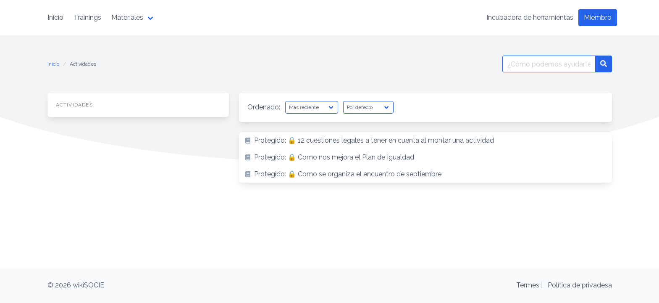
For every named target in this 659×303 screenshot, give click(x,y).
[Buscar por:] (549, 64)
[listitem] (425, 140)
